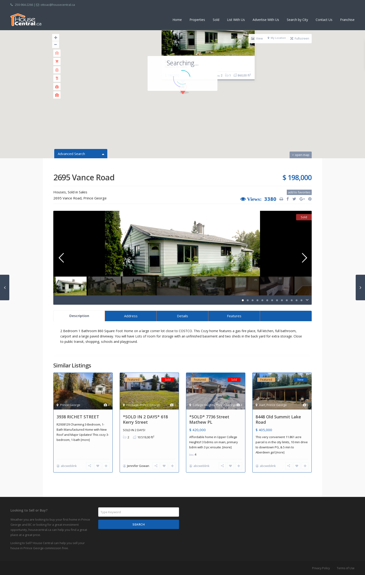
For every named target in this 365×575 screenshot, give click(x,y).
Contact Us (324, 19)
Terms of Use (346, 568)
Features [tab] (234, 316)
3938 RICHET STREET (78, 417)
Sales (83, 192)
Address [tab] (131, 316)
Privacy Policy (321, 568)
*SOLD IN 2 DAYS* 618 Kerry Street (145, 419)
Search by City (297, 19)
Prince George (95, 198)
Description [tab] (79, 315)
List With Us (236, 19)
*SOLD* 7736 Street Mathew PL (209, 419)
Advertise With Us (266, 19)
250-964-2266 (24, 5)
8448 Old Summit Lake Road (278, 419)
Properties (197, 19)
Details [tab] (182, 316)
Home (177, 19)
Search (138, 524)
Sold (216, 19)
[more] (85, 440)
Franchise (347, 19)
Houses (59, 192)
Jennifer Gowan (138, 466)
